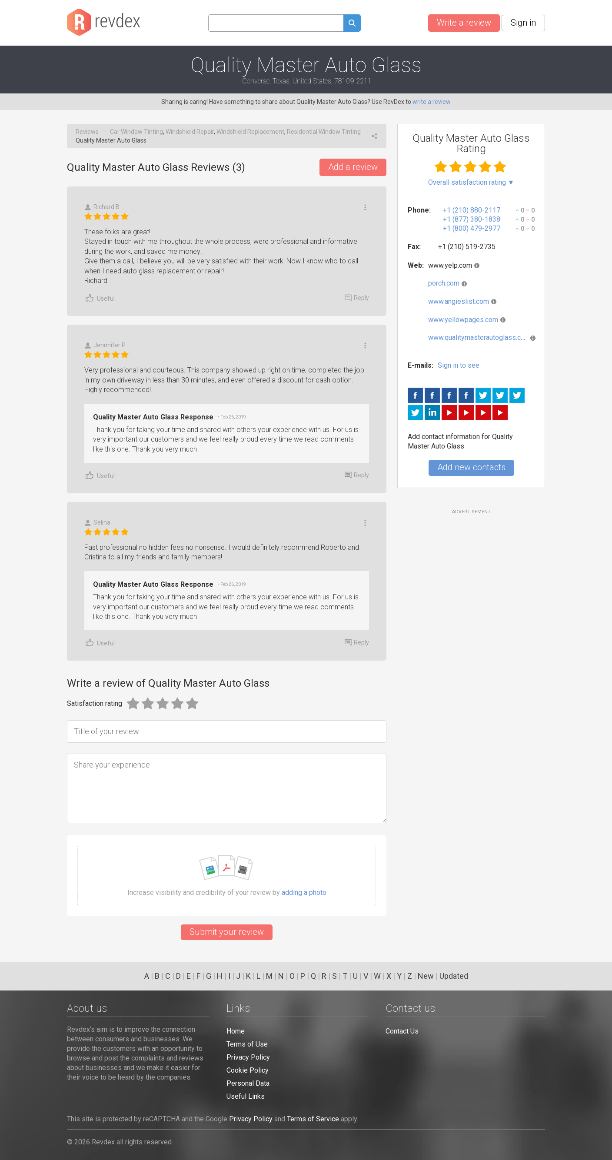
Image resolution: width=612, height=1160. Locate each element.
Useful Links (245, 1096)
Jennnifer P (105, 345)
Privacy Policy (248, 1057)
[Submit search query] (352, 24)
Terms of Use (247, 1044)
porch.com (443, 283)
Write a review (464, 22)
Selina (97, 522)
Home (235, 1031)
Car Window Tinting (136, 131)
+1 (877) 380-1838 (471, 219)
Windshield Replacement (250, 131)
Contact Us (402, 1031)
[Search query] (275, 23)
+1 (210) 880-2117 (471, 210)
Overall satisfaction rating (471, 182)
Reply (357, 297)
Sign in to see (458, 365)
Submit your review (227, 932)
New (426, 976)
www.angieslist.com (458, 301)
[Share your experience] (226, 788)
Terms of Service (313, 1119)
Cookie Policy (247, 1070)
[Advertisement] (471, 586)
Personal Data (247, 1083)
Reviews (87, 131)
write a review (431, 101)
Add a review (353, 167)
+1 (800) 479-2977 (471, 228)
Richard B (102, 207)
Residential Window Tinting (324, 131)
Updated (453, 976)
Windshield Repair (190, 131)
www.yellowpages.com (463, 320)
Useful (99, 298)
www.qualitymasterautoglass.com (479, 337)
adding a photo (304, 892)
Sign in (523, 22)
